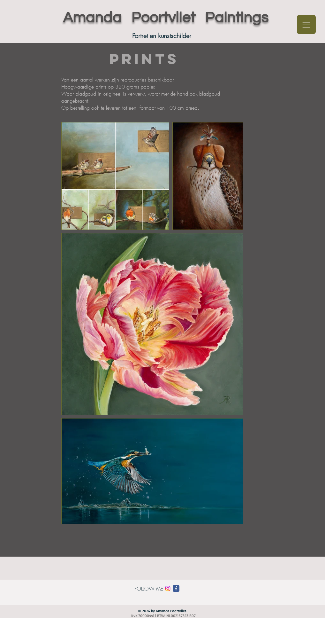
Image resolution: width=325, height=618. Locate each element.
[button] (306, 24)
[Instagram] (167, 588)
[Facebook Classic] (176, 588)
